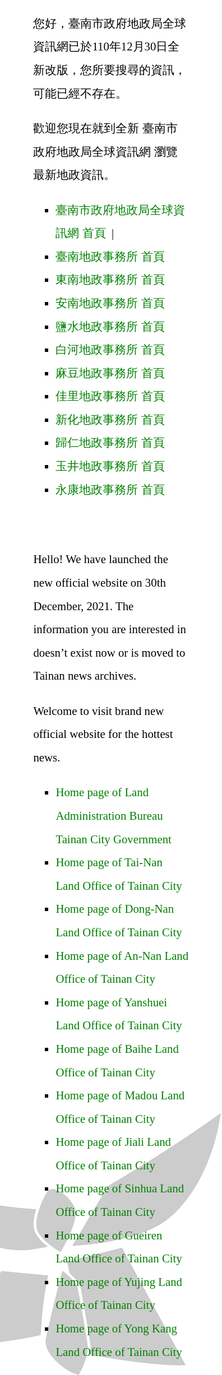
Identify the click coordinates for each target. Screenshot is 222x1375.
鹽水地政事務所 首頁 (109, 326)
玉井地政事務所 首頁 (109, 465)
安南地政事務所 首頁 (109, 302)
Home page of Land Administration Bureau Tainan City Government (113, 815)
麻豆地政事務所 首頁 (109, 372)
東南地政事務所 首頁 (109, 279)
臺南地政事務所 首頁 (109, 256)
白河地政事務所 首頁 (109, 349)
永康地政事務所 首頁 (109, 489)
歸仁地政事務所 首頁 (109, 442)
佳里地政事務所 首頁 (109, 395)
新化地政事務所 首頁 (109, 419)
